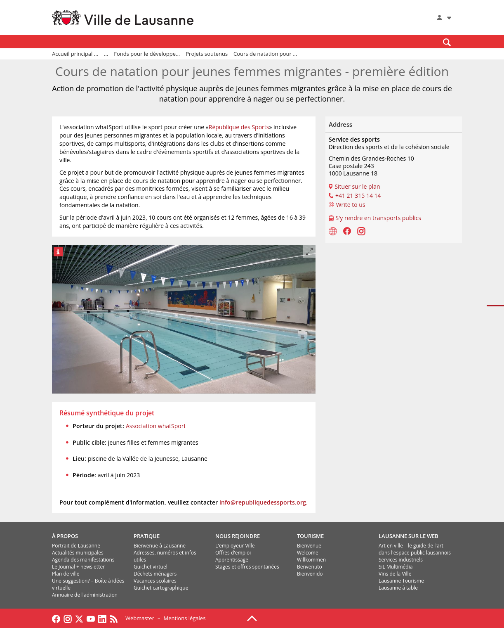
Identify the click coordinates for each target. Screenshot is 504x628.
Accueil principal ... (75, 53)
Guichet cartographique (161, 587)
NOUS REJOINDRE (237, 536)
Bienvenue (309, 545)
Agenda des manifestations (83, 559)
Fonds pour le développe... (147, 53)
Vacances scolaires (155, 580)
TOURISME (310, 536)
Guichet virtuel (150, 566)
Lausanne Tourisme (401, 580)
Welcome (307, 552)
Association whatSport (156, 426)
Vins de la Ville (395, 573)
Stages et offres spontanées (247, 566)
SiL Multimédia (395, 566)
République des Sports (239, 127)
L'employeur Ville (234, 545)
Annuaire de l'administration (85, 594)
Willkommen (311, 559)
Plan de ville (65, 573)
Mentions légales (184, 618)
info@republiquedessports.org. (263, 502)
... (106, 53)
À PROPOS (65, 536)
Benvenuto (309, 566)
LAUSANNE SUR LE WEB (408, 536)
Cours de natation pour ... (265, 53)
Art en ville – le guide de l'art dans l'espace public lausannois (415, 549)
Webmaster (139, 618)
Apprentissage (231, 559)
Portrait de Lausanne (76, 545)
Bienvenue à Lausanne (160, 545)
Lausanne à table (398, 587)
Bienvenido (310, 573)
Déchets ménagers (155, 573)
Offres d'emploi (233, 552)
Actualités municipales (78, 552)
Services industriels (401, 559)
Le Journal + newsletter (78, 566)
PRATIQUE (147, 536)
